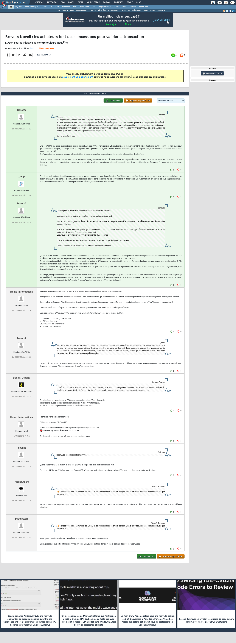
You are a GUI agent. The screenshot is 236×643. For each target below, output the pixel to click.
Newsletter (93, 2)
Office (124, 7)
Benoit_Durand (21, 377)
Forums (39, 2)
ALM (57, 7)
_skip (22, 176)
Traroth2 (21, 110)
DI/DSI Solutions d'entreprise (27, 7)
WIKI (145, 10)
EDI (93, 7)
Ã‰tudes (118, 2)
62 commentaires (46, 48)
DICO (152, 10)
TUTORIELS (63, 10)
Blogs (71, 2)
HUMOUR (161, 10)
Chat (80, 2)
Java (74, 7)
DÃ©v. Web (84, 7)
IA (51, 7)
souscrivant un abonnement (77, 77)
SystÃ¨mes (143, 7)
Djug (32, 48)
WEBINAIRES (81, 10)
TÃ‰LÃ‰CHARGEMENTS (108, 10)
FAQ (63, 2)
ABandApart (22, 482)
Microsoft (66, 7)
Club (138, 2)
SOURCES (126, 10)
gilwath (21, 448)
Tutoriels (52, 2)
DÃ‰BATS (136, 10)
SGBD (116, 7)
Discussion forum (212, 73)
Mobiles (133, 7)
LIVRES (93, 10)
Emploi (106, 2)
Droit (129, 2)
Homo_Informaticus (21, 291)
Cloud (45, 7)
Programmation (104, 7)
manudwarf (21, 518)
